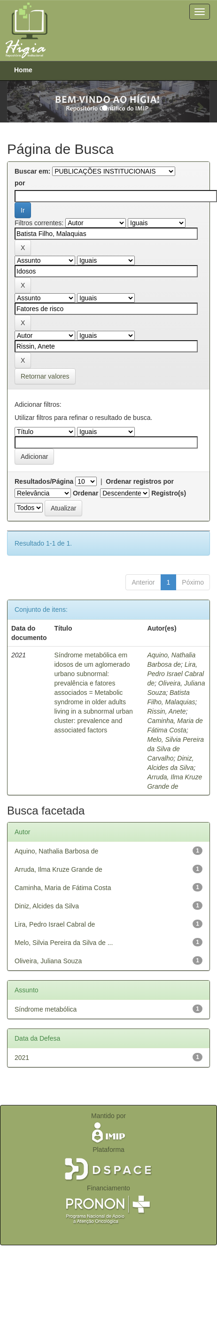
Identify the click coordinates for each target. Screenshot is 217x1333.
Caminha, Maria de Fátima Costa (63, 887)
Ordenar (85, 493)
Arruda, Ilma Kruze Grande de (58, 869)
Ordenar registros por (140, 481)
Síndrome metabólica (46, 1009)
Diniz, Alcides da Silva (47, 906)
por (20, 183)
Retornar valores (45, 376)
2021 (22, 1057)
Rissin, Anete (166, 711)
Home (23, 70)
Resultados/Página (44, 481)
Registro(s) (168, 493)
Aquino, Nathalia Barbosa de (56, 851)
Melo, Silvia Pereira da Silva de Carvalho (175, 749)
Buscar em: (32, 171)
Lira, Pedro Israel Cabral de (175, 674)
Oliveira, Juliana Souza (48, 961)
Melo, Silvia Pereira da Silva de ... (64, 942)
